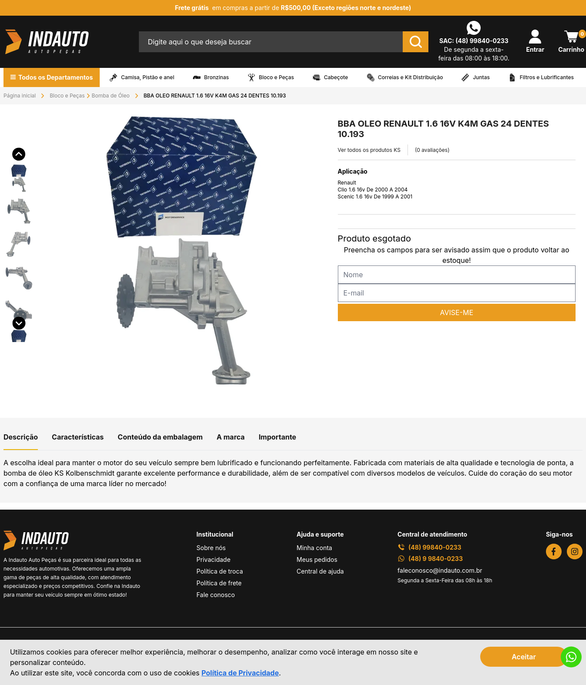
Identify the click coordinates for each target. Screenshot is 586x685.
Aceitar (524, 656)
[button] (19, 165)
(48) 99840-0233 (482, 40)
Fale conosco (215, 594)
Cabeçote (336, 77)
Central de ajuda (320, 571)
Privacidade (213, 559)
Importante (277, 437)
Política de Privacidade (240, 672)
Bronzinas (216, 77)
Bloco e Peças (276, 77)
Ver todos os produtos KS (369, 150)
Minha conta (314, 547)
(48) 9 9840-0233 (430, 558)
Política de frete (219, 583)
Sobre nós (211, 547)
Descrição (20, 437)
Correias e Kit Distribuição (410, 77)
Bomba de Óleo (111, 95)
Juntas (481, 77)
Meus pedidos (316, 559)
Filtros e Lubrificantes (547, 77)
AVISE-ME (456, 312)
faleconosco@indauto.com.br (439, 570)
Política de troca (219, 571)
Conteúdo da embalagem (160, 437)
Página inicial (19, 95)
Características (78, 437)
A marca (231, 437)
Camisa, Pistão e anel (147, 77)
